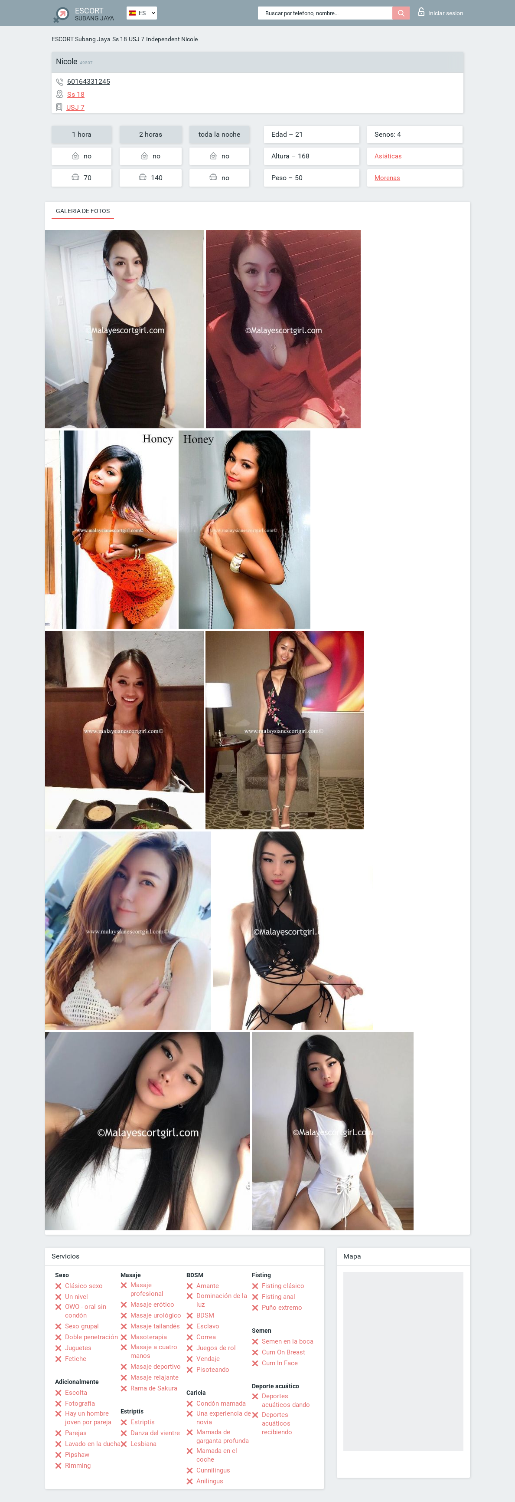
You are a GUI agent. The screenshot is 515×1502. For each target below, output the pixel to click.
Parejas (76, 1433)
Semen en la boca (287, 1341)
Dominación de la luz (221, 1300)
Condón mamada (221, 1403)
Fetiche (75, 1359)
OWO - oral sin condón (85, 1311)
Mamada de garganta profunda (222, 1436)
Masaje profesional (146, 1289)
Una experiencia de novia (223, 1418)
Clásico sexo (84, 1286)
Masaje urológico (155, 1315)
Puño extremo (282, 1307)
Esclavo (207, 1326)
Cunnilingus (213, 1470)
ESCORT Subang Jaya (81, 39)
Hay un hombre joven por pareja (88, 1418)
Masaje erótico (152, 1304)
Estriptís (142, 1422)
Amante (207, 1286)
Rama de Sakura (153, 1388)
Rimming (78, 1465)
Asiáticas (388, 156)
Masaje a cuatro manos (153, 1351)
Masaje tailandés (155, 1326)
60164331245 (88, 81)
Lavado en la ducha (93, 1444)
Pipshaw (77, 1455)
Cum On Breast (283, 1352)
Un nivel (76, 1297)
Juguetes (78, 1348)
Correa (206, 1337)
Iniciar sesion (440, 11)
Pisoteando (212, 1370)
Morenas (387, 178)
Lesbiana (143, 1444)
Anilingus (209, 1481)
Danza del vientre (155, 1433)
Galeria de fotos (83, 210)
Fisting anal (278, 1297)
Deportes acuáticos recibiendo (277, 1423)
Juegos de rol (216, 1348)
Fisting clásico (283, 1286)
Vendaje (208, 1359)
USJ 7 (136, 39)
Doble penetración (91, 1337)
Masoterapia (148, 1337)
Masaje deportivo (155, 1367)
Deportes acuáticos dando (286, 1400)
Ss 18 (119, 39)
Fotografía (80, 1403)
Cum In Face (280, 1363)
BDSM (205, 1315)
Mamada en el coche (216, 1455)
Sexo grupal (82, 1326)
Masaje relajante (154, 1377)
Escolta (76, 1393)
